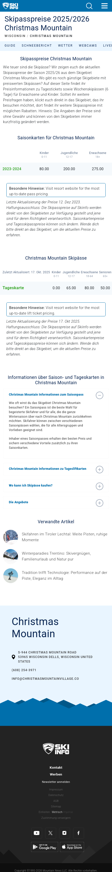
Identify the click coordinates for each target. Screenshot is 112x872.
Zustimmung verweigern (56, 818)
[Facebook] (78, 833)
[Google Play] (44, 847)
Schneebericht (37, 45)
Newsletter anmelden (56, 782)
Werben (56, 774)
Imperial (68, 812)
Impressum (56, 789)
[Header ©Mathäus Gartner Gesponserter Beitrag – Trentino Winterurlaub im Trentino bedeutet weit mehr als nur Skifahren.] (65, 556)
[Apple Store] (72, 847)
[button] (89, 6)
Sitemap (56, 806)
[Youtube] (36, 833)
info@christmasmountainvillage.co (45, 679)
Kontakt (56, 767)
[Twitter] (50, 833)
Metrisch (57, 812)
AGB (55, 801)
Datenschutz (56, 795)
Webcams (88, 45)
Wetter (65, 45)
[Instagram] (64, 833)
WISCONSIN (15, 36)
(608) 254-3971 (24, 670)
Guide (10, 45)
